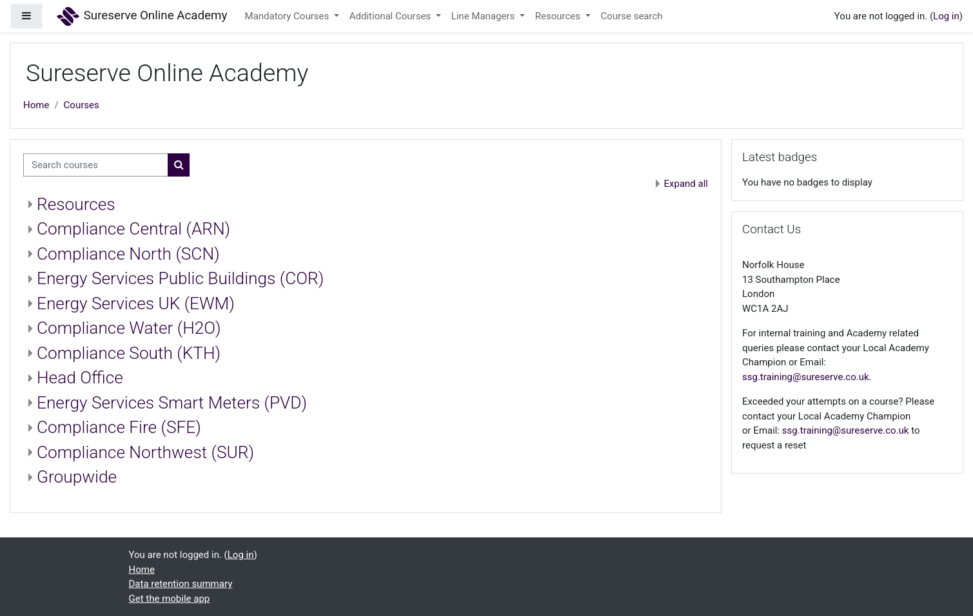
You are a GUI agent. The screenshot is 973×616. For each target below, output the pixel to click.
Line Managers (484, 16)
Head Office (80, 377)
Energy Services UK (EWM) (136, 303)
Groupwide (77, 476)
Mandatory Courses (288, 16)
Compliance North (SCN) (128, 254)
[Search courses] (95, 165)
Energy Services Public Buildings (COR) (180, 278)
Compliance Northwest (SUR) (145, 452)
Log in (946, 16)
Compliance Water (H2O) (129, 328)
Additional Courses (391, 16)
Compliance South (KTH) (129, 353)
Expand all (686, 183)
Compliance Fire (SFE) (119, 427)
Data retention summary (181, 584)
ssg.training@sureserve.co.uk (805, 377)
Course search (632, 16)
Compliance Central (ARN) (133, 228)
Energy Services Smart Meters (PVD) (172, 402)
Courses (81, 105)
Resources (559, 16)
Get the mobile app (169, 598)
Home (36, 105)
